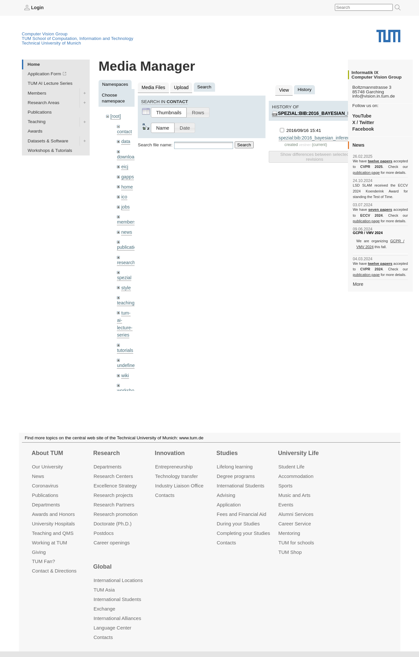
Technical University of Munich (51, 42)
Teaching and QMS (52, 533)
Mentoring (289, 533)
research (125, 258)
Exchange (105, 608)
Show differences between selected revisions (314, 155)
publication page (366, 172)
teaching (125, 298)
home (126, 184)
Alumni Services (295, 514)
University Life (298, 453)
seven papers (380, 209)
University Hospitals (53, 523)
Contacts (164, 495)
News (38, 476)
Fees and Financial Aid (241, 514)
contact (124, 130)
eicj (124, 165)
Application (229, 504)
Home (33, 64)
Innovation (170, 453)
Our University (47, 466)
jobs (125, 204)
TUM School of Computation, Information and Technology (78, 38)
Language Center (113, 627)
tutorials (125, 344)
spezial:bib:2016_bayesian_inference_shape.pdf (338, 112)
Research (106, 453)
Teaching (37, 121)
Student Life (291, 466)
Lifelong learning (235, 466)
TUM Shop (289, 552)
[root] (115, 116)
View (283, 89)
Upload (180, 86)
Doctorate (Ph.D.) (113, 523)
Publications (40, 111)
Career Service (294, 523)
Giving (39, 552)
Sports (285, 485)
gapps (127, 175)
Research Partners (114, 504)
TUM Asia (104, 590)
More (358, 283)
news (126, 229)
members (126, 219)
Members (37, 92)
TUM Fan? (43, 561)
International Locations (118, 580)
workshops (127, 383)
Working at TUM (49, 542)
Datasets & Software (48, 140)
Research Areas (44, 102)
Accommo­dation (295, 476)
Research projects (113, 495)
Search (244, 144)
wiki (125, 368)
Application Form (44, 73)
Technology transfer (176, 476)
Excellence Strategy (115, 485)
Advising (226, 495)
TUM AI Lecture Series (50, 83)
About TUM (47, 453)
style (125, 283)
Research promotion (116, 514)
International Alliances (117, 618)
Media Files (152, 86)
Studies (227, 453)
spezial (124, 273)
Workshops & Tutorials (50, 150)
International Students (240, 485)
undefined (127, 359)
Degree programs (236, 476)
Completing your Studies (243, 533)
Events (285, 504)
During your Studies (238, 523)
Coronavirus (45, 485)
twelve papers (380, 161)
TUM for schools (296, 542)
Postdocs (104, 533)
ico (124, 194)
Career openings (112, 542)
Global (102, 566)
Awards (35, 131)
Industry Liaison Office (179, 485)
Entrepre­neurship (174, 466)
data (125, 140)
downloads (127, 155)
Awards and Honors (53, 514)
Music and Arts (294, 495)
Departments (46, 504)
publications (128, 243)
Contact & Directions (54, 571)
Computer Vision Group (45, 33)
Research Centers (113, 476)
